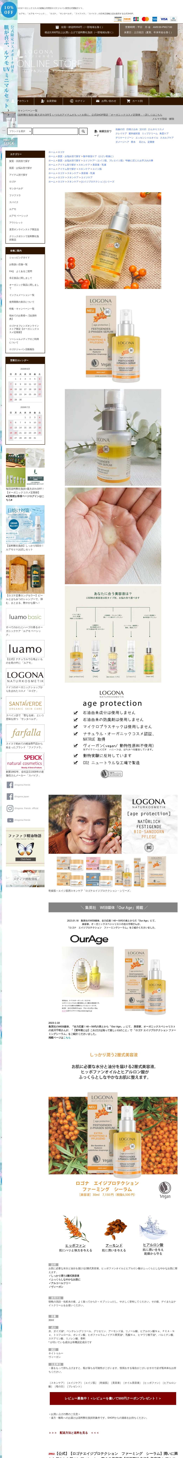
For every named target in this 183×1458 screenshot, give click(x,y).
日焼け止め (132, 129)
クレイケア (121, 133)
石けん (142, 142)
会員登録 (48, 101)
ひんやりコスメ (156, 129)
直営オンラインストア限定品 (24, 229)
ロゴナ (61, 152)
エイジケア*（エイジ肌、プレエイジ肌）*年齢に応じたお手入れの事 (118, 160)
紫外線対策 (134, 133)
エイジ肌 (97, 169)
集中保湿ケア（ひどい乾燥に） (99, 156)
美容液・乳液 (99, 165)
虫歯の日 (120, 129)
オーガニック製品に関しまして (24, 286)
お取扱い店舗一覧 (18, 264)
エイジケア (87, 177)
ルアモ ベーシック (18, 216)
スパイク (13, 202)
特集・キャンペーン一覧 (22, 110)
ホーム (52, 152)
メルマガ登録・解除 (163, 118)
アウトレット (16, 222)
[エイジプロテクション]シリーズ (97, 181)
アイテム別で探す (67, 165)
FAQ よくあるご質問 (20, 271)
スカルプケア (167, 138)
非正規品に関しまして (20, 278)
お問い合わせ (106, 101)
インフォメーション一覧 (21, 295)
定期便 (151, 142)
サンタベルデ (16, 188)
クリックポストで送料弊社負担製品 (24, 238)
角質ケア (164, 133)
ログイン (77, 101)
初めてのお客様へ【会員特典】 (23, 317)
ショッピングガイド (19, 257)
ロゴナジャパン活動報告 (21, 349)
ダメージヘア (122, 142)
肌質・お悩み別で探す (69, 156)
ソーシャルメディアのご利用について (24, 341)
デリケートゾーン (125, 138)
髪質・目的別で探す (19, 161)
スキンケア (84, 165)
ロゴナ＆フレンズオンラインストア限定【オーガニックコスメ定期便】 (24, 329)
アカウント (20, 101)
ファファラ (15, 195)
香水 (133, 142)
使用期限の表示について (21, 302)
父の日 (143, 129)
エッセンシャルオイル (146, 138)
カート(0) (134, 101)
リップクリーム (150, 133)
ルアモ (12, 209)
